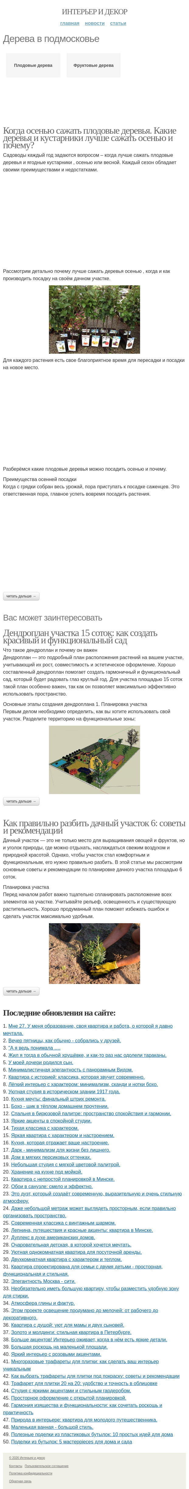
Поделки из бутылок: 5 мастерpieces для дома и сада (71, 1441)
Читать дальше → (21, 596)
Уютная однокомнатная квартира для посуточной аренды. (76, 1252)
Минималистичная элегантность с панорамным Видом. (71, 1069)
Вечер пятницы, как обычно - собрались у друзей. (65, 1040)
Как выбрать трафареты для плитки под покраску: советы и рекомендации (95, 1376)
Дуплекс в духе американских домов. (53, 1237)
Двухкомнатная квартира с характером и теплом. (66, 1259)
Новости (95, 23)
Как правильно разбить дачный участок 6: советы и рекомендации (94, 826)
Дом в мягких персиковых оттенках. (51, 1157)
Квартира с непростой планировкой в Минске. (63, 1179)
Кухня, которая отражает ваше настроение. (60, 1142)
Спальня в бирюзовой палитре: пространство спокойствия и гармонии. (91, 1113)
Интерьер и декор (94, 11)
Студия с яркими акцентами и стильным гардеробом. (71, 1390)
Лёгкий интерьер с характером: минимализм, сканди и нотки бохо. (83, 1084)
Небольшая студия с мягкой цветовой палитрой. (65, 1164)
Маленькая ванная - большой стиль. (52, 1427)
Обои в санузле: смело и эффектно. (52, 1186)
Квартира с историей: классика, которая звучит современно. (77, 1077)
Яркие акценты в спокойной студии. (51, 1120)
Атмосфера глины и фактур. (43, 1303)
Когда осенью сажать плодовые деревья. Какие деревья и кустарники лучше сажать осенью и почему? (89, 137)
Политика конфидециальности (30, 1473)
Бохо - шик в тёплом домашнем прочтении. (60, 1106)
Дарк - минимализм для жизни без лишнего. (60, 1150)
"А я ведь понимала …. (34, 1048)
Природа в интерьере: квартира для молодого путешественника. (84, 1419)
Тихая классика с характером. (45, 1128)
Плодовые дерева (33, 65)
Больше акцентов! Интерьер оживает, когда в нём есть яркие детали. (89, 1339)
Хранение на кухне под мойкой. (46, 1171)
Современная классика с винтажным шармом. (63, 1223)
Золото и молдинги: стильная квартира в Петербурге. (71, 1332)
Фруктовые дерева (94, 65)
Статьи (118, 23)
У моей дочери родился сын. (41, 1062)
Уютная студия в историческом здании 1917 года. (64, 1091)
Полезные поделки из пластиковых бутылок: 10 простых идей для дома (92, 1434)
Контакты (15, 1466)
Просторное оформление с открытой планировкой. (68, 1398)
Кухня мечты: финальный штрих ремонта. (58, 1099)
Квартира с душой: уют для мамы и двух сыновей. (67, 1325)
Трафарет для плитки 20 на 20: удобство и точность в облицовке (84, 1383)
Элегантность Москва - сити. (43, 1281)
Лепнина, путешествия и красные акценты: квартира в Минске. (82, 1230)
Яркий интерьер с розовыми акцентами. (56, 1354)
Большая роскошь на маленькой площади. (59, 1347)
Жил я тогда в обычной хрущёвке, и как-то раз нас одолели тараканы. (88, 1055)
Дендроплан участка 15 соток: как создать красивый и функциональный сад (80, 636)
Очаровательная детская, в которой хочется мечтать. (71, 1244)
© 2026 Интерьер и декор (27, 1458)
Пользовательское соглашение (47, 1466)
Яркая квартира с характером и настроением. (63, 1135)
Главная (69, 23)
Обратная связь (20, 1481)
